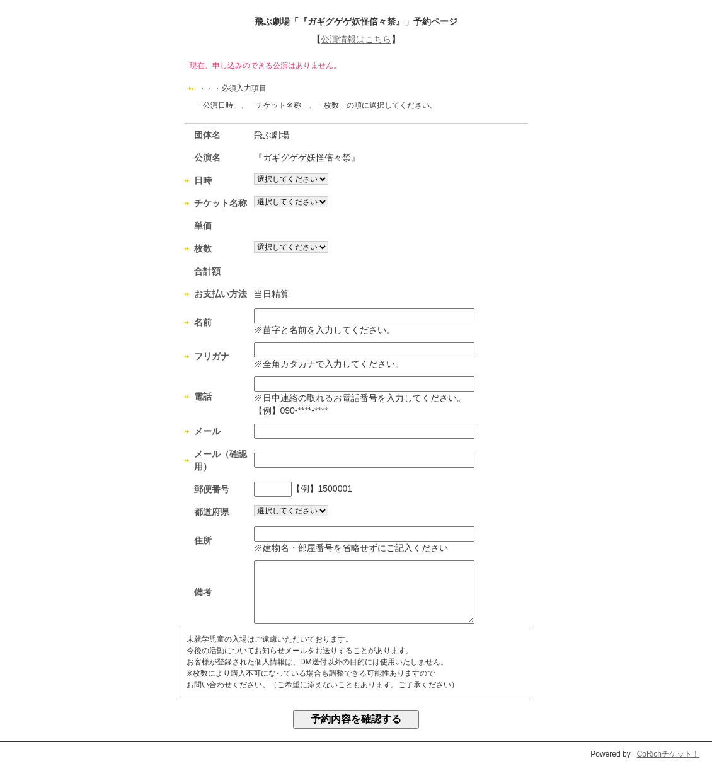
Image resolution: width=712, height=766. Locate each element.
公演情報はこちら (356, 39)
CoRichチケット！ (668, 754)
